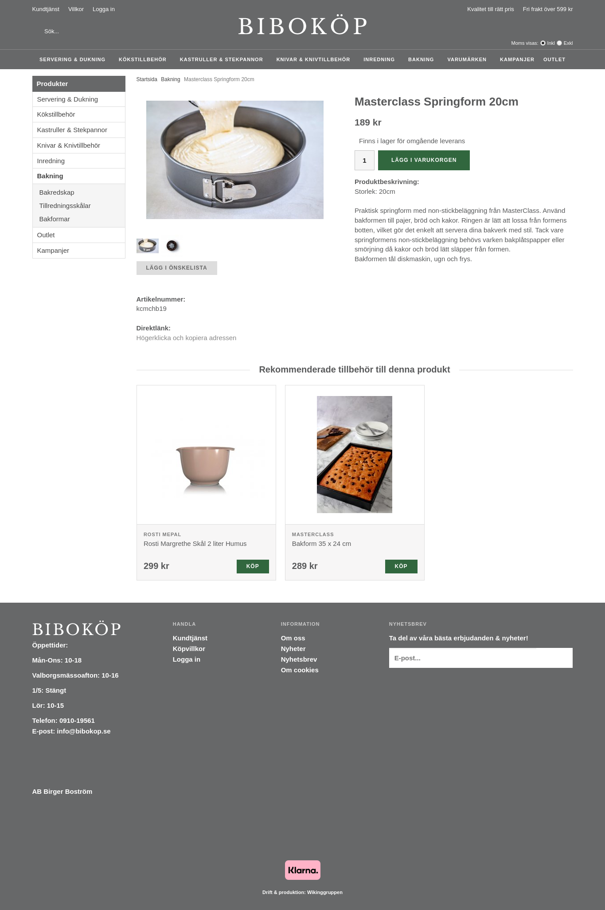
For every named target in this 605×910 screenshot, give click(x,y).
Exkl (568, 43)
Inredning (381, 59)
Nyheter (293, 648)
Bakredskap (82, 192)
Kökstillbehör (145, 59)
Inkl (551, 43)
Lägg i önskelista (176, 268)
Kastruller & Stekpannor (224, 59)
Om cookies (300, 670)
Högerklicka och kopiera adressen (187, 337)
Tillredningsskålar (82, 205)
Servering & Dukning (74, 59)
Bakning (423, 59)
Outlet (554, 59)
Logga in (104, 9)
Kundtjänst (45, 9)
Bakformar (82, 219)
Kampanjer (517, 59)
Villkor (76, 9)
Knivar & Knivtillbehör (316, 59)
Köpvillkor (189, 648)
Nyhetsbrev (299, 659)
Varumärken (469, 59)
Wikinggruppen (325, 892)
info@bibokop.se (83, 731)
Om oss (293, 638)
